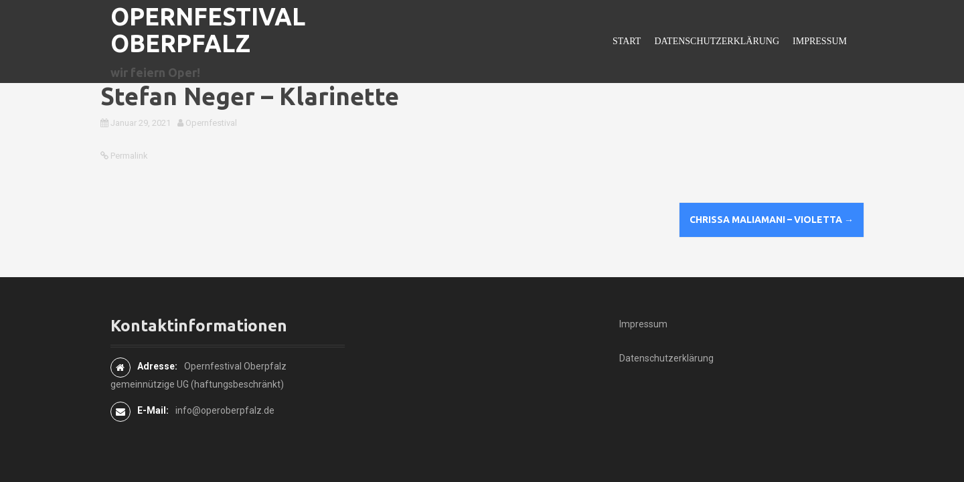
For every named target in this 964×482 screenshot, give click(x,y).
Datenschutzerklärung (716, 41)
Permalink (128, 156)
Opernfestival (211, 123)
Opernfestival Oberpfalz (207, 30)
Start (627, 41)
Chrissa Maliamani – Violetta (772, 219)
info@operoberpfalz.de (224, 410)
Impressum (820, 41)
